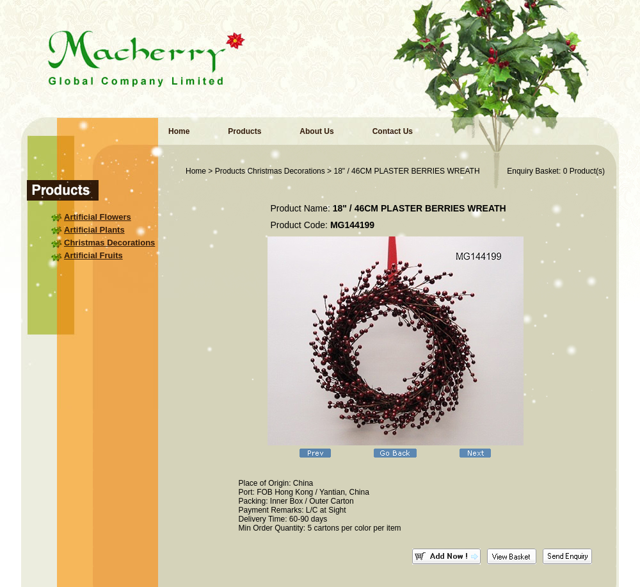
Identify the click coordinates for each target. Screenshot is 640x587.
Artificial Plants (94, 230)
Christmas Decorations (109, 242)
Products (244, 131)
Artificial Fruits (93, 255)
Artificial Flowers (97, 217)
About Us (316, 131)
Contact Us (392, 131)
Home (178, 131)
